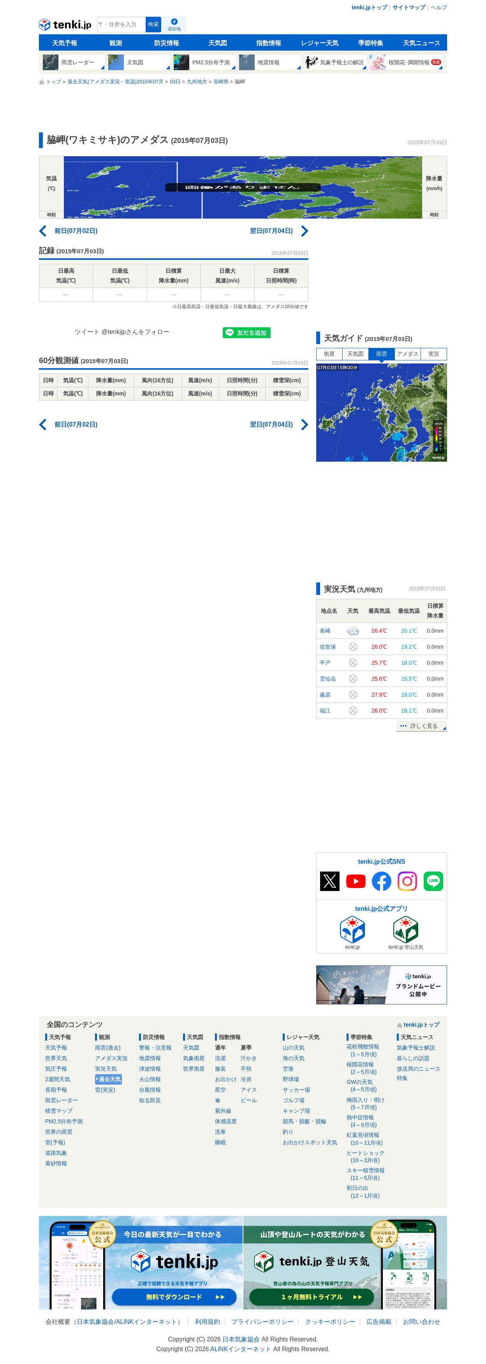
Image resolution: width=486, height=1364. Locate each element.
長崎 (325, 631)
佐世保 (328, 647)
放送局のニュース (418, 1069)
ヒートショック (369, 1157)
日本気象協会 (95, 1321)
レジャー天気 (319, 43)
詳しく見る (424, 726)
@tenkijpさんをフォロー (136, 331)
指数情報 (268, 43)
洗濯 (220, 1058)
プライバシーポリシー (262, 1321)
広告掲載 (378, 1321)
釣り (288, 1132)
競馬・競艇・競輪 (304, 1121)
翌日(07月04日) (271, 231)
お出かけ (226, 1079)
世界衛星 (194, 1069)
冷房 (246, 1079)
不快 (246, 1069)
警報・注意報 (155, 1048)
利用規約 (207, 1321)
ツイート (87, 331)
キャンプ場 (296, 1111)
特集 (402, 1078)
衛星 (329, 354)
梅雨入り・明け (369, 1104)
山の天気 (294, 1048)
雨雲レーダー (61, 1100)
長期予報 (56, 1090)
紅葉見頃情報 (369, 1139)
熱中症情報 (369, 1121)
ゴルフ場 (294, 1100)
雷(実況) (105, 1090)
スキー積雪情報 (369, 1174)
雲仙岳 (328, 679)
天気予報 (64, 43)
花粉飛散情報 (369, 1050)
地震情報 (150, 1058)
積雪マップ (58, 1111)
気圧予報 (56, 1069)
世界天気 (56, 1058)
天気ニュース (421, 43)
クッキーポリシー (330, 1321)
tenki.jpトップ (369, 7)
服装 (220, 1069)
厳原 (325, 695)
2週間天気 (57, 1079)
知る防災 (150, 1100)
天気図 (217, 43)
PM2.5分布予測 (64, 1121)
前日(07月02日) (76, 231)
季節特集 (370, 43)
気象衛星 (194, 1058)
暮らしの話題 (413, 1058)
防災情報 (166, 43)
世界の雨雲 (58, 1132)
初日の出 (369, 1192)
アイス (249, 1090)
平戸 (325, 663)
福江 (325, 711)
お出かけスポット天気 (310, 1142)
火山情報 (150, 1079)
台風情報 (150, 1090)
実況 (433, 354)
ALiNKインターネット (146, 1321)
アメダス (408, 354)
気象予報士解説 (416, 1048)
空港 (288, 1069)
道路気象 (56, 1153)
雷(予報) (55, 1142)
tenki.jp (66, 26)
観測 (115, 43)
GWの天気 (369, 1086)
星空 (220, 1090)
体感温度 (226, 1121)
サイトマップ (409, 7)
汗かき (249, 1058)
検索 (153, 24)
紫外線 (223, 1111)
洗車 (220, 1132)
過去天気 (110, 1079)
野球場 (291, 1079)
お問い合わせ (421, 1321)
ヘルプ (439, 7)
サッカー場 (296, 1090)
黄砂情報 (56, 1163)
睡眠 (220, 1142)
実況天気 (106, 1069)
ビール (249, 1100)
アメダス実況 (111, 1058)
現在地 (174, 28)
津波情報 (150, 1069)
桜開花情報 (369, 1068)
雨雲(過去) (107, 1048)
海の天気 (294, 1058)
